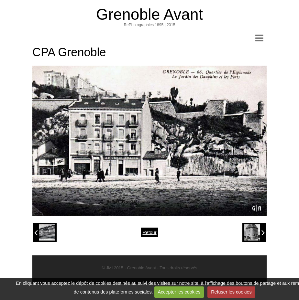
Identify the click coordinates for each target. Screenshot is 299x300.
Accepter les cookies (179, 292)
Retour (149, 232)
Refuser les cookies (231, 292)
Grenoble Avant (149, 14)
